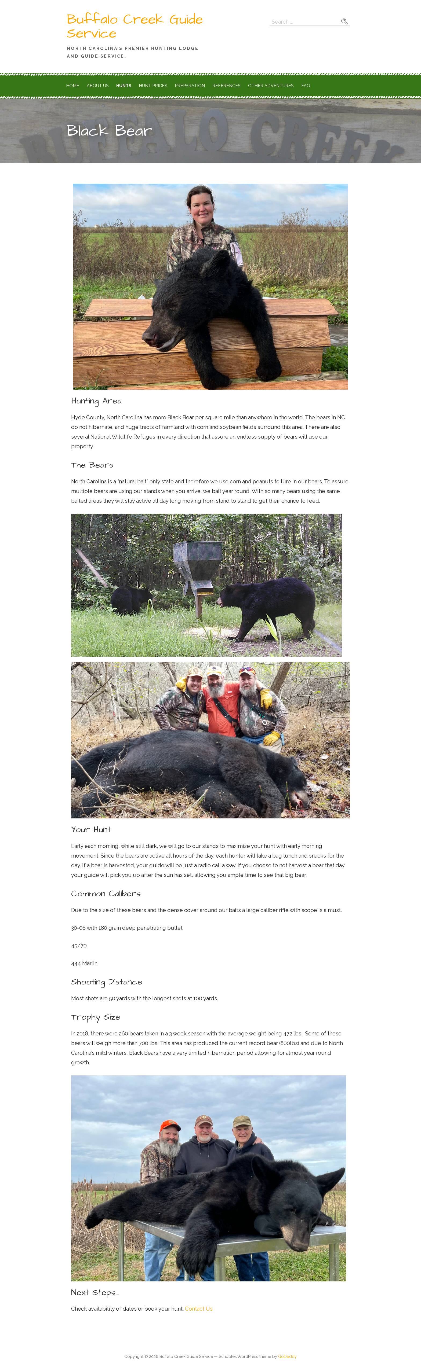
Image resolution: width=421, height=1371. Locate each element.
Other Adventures (271, 85)
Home (72, 85)
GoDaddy (287, 1356)
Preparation (190, 85)
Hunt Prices (153, 85)
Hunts (123, 85)
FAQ (305, 85)
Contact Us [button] (198, 1309)
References (226, 85)
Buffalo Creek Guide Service (135, 26)
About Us (98, 85)
